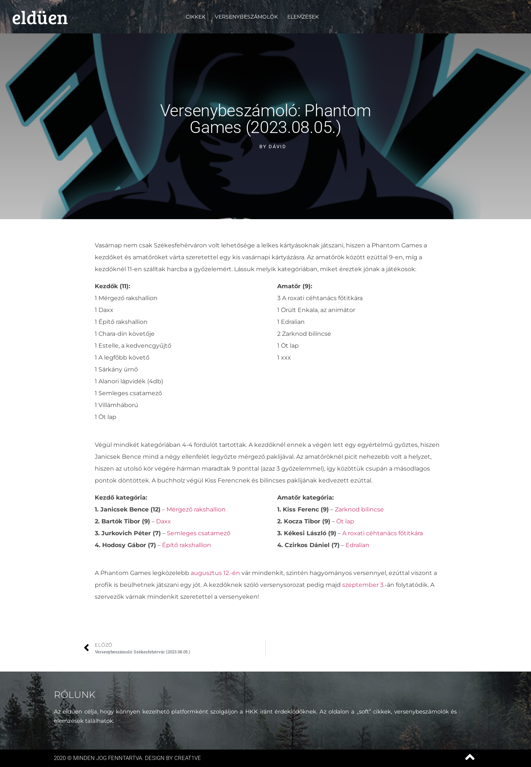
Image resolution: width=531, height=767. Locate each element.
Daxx (163, 521)
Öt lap (345, 521)
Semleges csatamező (198, 533)
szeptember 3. (363, 584)
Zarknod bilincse (359, 509)
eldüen (40, 16)
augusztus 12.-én (216, 572)
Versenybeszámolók (246, 16)
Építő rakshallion (186, 545)
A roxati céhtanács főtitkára (382, 533)
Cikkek (195, 16)
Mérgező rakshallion (196, 509)
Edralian (357, 545)
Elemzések (303, 16)
